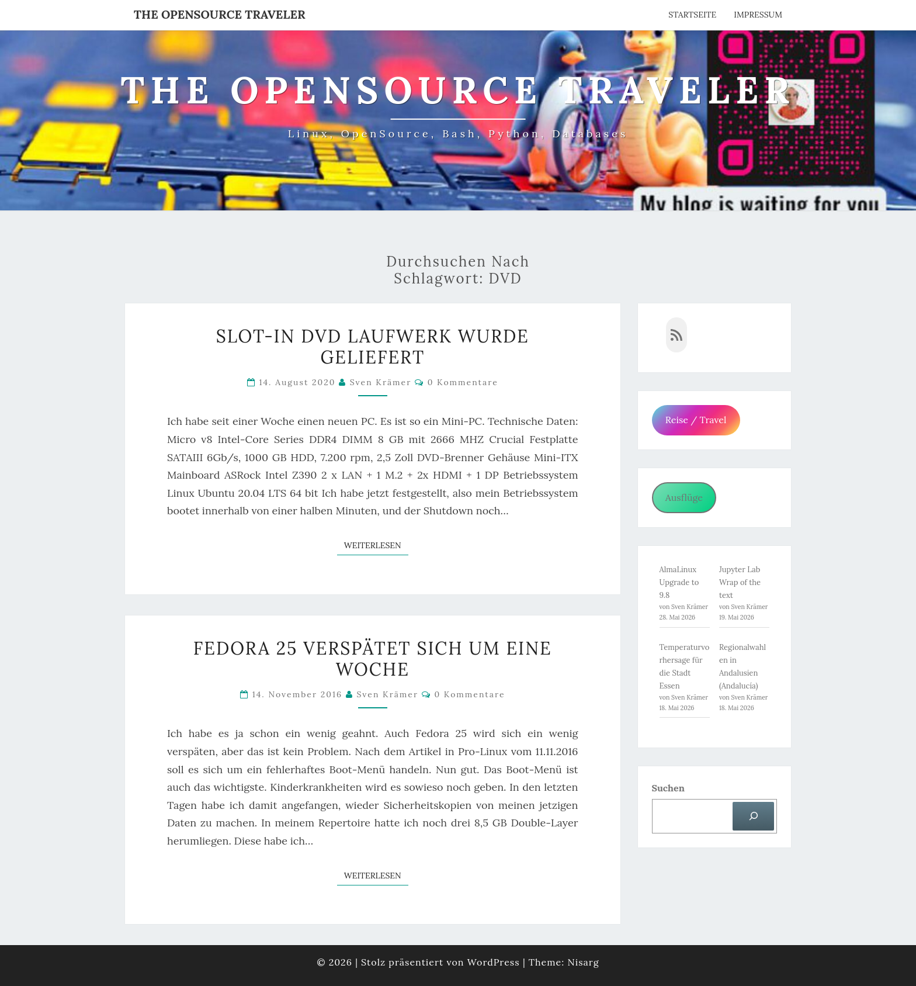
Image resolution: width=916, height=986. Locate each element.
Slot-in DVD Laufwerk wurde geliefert (372, 346)
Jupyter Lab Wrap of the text (740, 582)
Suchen (668, 788)
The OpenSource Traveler (220, 14)
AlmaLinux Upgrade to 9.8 (679, 582)
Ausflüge (684, 497)
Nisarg (583, 962)
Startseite (692, 14)
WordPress (493, 962)
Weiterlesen (376, 545)
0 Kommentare (463, 382)
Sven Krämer (381, 382)
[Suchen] (753, 816)
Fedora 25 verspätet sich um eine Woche (372, 658)
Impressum (758, 14)
